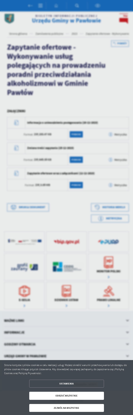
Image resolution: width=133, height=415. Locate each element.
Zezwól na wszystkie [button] (66, 408)
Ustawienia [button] (66, 383)
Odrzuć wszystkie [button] (66, 395)
